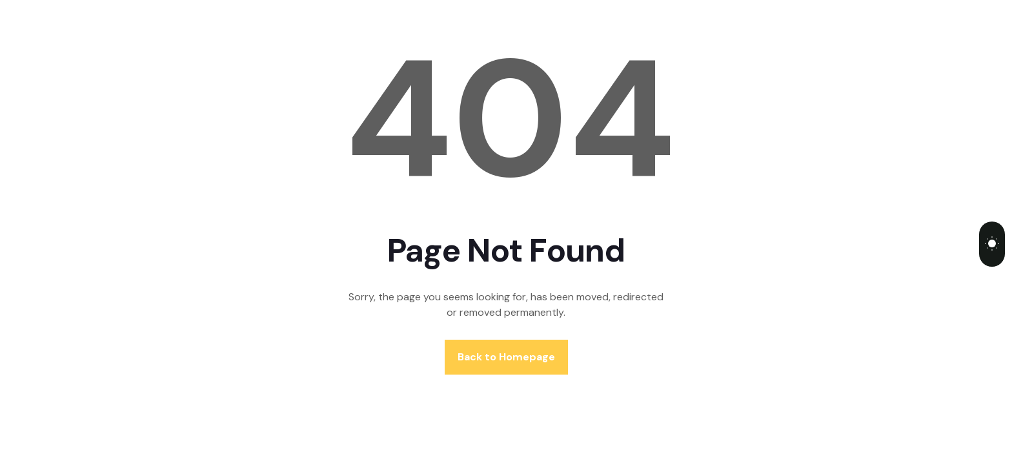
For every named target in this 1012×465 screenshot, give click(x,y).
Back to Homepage (506, 357)
